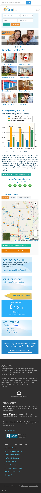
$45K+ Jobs (10, 328)
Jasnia (8, 486)
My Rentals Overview (12, 458)
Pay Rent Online (10, 461)
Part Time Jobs (11, 330)
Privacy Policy (24, 486)
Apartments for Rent (8, 77)
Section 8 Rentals (7, 64)
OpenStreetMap (33, 240)
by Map (5, 197)
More (6, 25)
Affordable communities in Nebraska (15, 251)
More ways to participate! (20, 351)
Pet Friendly (22, 104)
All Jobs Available (12, 333)
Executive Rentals (24, 91)
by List (13, 197)
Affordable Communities (13, 451)
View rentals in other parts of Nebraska (16, 245)
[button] (19, 235)
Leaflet (17, 240)
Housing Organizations (12, 471)
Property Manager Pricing (13, 468)
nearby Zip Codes (23, 197)
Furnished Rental (24, 77)
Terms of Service (33, 486)
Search (15, 24)
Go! (28, 3)
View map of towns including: (14, 282)
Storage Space (6, 91)
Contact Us (8, 475)
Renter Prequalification (13, 455)
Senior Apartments (8, 104)
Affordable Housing (25, 64)
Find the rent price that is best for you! (16, 174)
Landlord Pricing (10, 465)
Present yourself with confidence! (14, 270)
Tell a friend (11, 430)
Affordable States (11, 448)
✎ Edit (27, 238)
